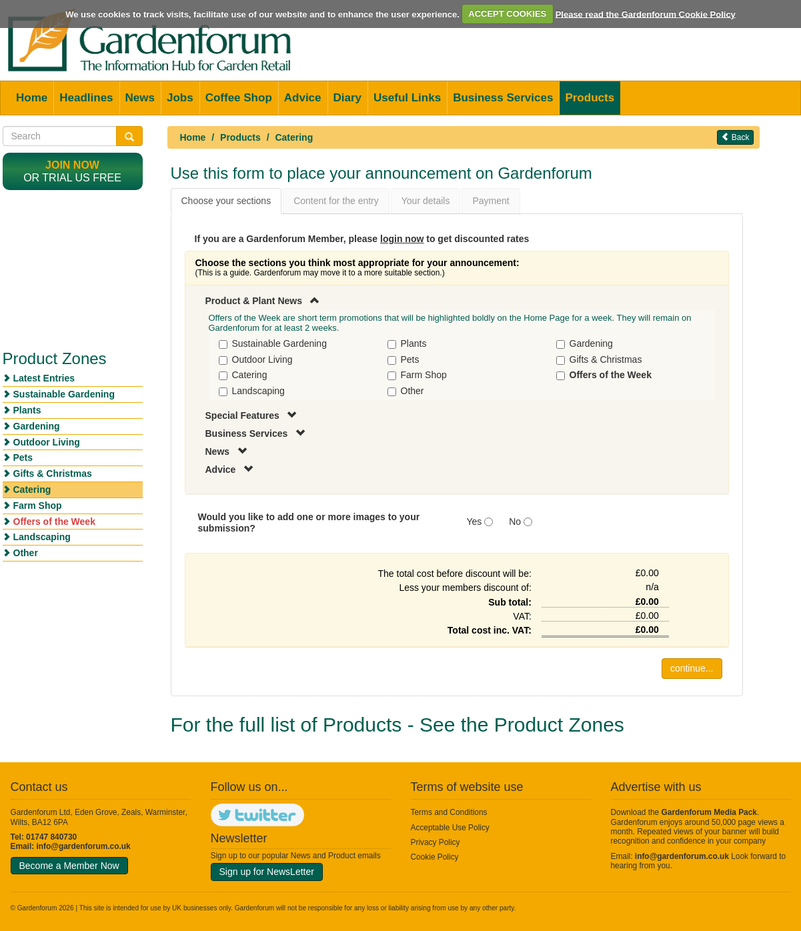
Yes (474, 521)
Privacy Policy (435, 842)
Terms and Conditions (449, 812)
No (515, 521)
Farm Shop (37, 505)
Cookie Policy (435, 857)
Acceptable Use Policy (450, 827)
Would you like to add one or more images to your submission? (309, 523)
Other (25, 553)
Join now (72, 165)
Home (31, 97)
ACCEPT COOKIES (507, 14)
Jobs (180, 97)
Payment (490, 200)
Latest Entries (44, 378)
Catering (294, 137)
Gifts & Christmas (52, 473)
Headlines (86, 97)
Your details (426, 200)
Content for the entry (336, 200)
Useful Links (407, 97)
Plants (27, 410)
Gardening (36, 426)
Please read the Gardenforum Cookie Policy (646, 14)
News (140, 97)
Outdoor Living (46, 442)
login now (402, 238)
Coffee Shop (238, 97)
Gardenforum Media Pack (709, 812)
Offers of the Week (54, 521)
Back (735, 137)
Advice (302, 97)
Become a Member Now (69, 865)
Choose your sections (226, 200)
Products (589, 97)
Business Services (503, 97)
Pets (23, 457)
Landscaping (42, 537)
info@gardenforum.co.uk (84, 846)
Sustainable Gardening (64, 394)
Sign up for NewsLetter (266, 871)
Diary (347, 97)
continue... (692, 668)
